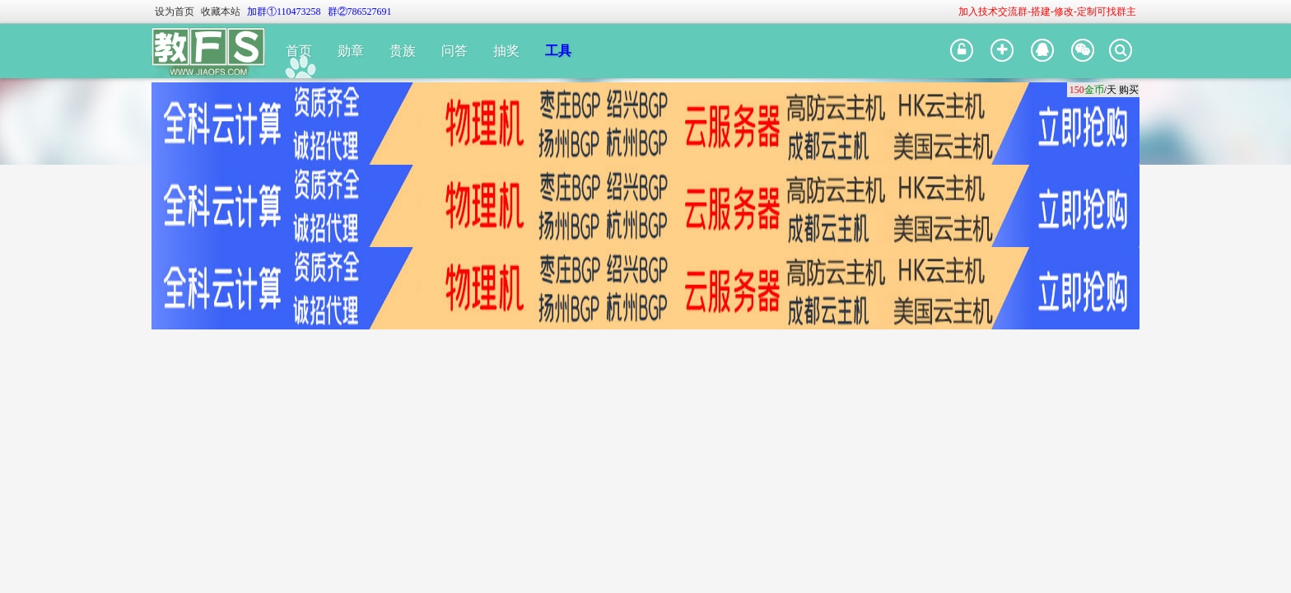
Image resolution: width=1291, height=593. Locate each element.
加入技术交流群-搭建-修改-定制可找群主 (1047, 11)
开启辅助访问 (951, 11)
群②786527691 (360, 11)
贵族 (402, 51)
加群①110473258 (284, 11)
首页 (299, 51)
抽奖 (506, 51)
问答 (454, 51)
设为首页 (174, 11)
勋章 (351, 51)
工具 (558, 51)
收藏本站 (220, 11)
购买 (1129, 90)
